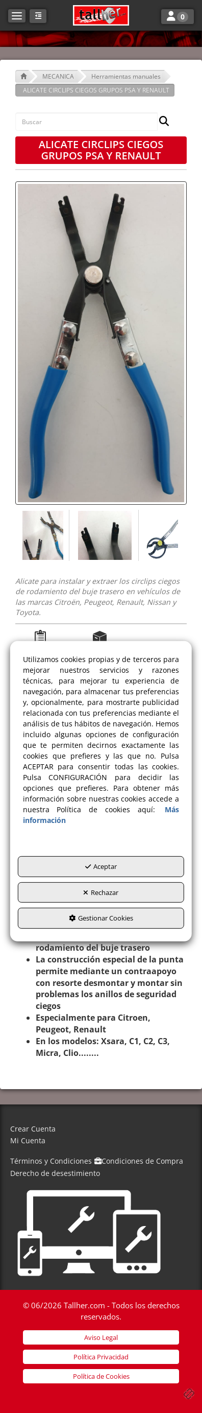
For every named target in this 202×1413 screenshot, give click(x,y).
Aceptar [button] (101, 866)
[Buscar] (161, 121)
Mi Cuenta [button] (27, 1140)
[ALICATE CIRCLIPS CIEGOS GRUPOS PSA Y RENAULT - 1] (42, 535)
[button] (101, 15)
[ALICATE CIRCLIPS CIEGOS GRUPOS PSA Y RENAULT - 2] (104, 535)
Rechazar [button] (100, 892)
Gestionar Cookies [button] (101, 918)
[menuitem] (101, 1129)
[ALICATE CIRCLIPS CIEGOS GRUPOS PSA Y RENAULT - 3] (161, 535)
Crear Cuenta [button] (33, 1129)
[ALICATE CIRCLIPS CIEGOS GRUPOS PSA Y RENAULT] (101, 343)
